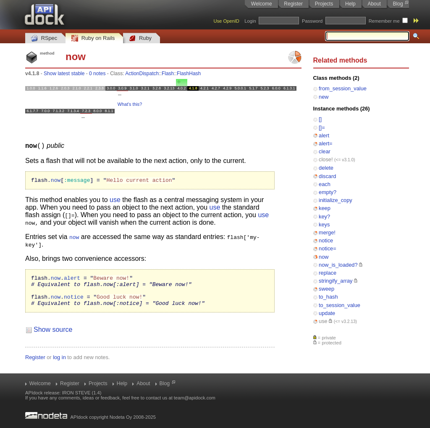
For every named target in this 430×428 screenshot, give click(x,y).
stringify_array (335, 281)
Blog (398, 4)
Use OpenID (226, 21)
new (323, 97)
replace (327, 273)
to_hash (328, 297)
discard (327, 176)
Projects (324, 4)
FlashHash (189, 73)
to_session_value (339, 305)
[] (320, 119)
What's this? (130, 104)
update (327, 313)
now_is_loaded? (338, 265)
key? (324, 216)
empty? (327, 192)
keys (324, 224)
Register (293, 4)
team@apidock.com (194, 397)
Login (250, 21)
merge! (327, 232)
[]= (322, 127)
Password (312, 21)
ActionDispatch (142, 73)
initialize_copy (335, 200)
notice (326, 240)
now (323, 257)
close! (326, 159)
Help (350, 4)
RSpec (44, 38)
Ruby (140, 38)
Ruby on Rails (93, 38)
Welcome (261, 4)
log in (59, 364)
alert (324, 135)
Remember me (384, 21)
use (323, 321)
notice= (327, 248)
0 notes (97, 73)
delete (326, 168)
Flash (168, 73)
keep (324, 208)
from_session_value (343, 88)
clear (324, 151)
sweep (326, 289)
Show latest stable (64, 73)
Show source (53, 336)
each (324, 184)
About (373, 4)
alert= (325, 143)
